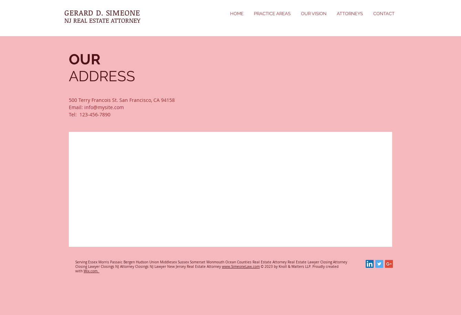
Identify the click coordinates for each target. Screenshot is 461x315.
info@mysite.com (104, 107)
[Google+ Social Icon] (389, 264)
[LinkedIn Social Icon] (370, 264)
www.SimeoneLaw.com (241, 266)
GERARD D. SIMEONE (102, 12)
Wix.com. (91, 271)
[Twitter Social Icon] (379, 264)
